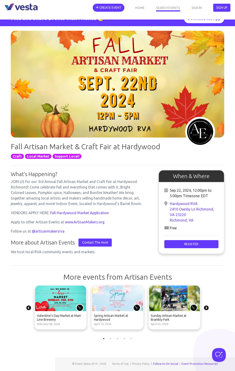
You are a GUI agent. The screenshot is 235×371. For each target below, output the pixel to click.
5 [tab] (131, 338)
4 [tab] (124, 338)
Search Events (168, 8)
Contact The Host (95, 242)
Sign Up (221, 7)
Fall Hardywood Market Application (79, 213)
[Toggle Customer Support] (219, 355)
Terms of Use (120, 363)
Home (140, 8)
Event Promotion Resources (200, 363)
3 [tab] (117, 338)
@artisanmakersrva (48, 231)
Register (191, 244)
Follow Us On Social (165, 363)
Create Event (108, 7)
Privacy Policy (141, 363)
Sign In (197, 8)
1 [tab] (103, 338)
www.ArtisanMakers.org (84, 222)
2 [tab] (110, 338)
